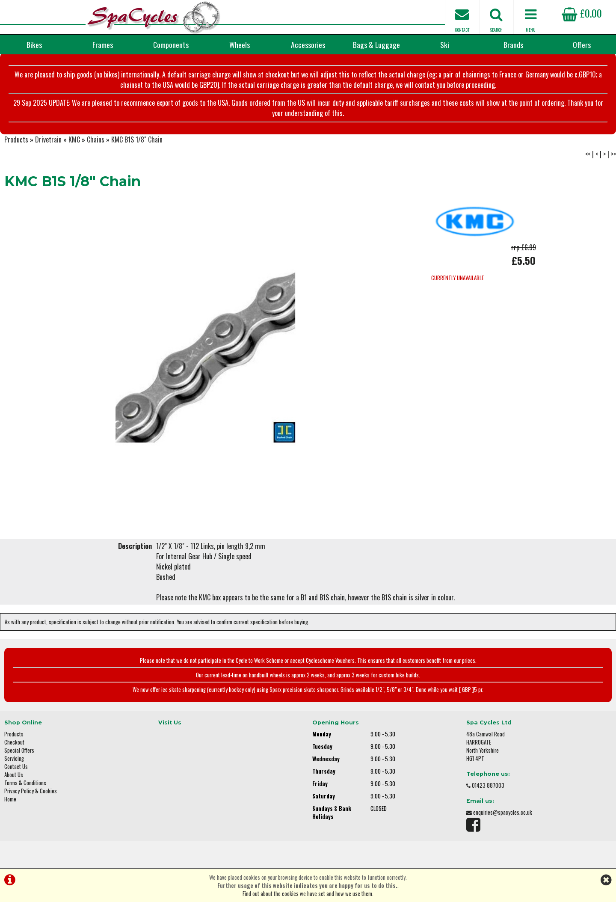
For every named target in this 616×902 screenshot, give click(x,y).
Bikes (34, 44)
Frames (102, 44)
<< (587, 154)
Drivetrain (48, 139)
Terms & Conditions (25, 783)
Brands (513, 44)
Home (10, 799)
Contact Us (16, 767)
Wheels (239, 44)
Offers (582, 44)
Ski (444, 44)
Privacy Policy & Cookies (30, 791)
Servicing (14, 758)
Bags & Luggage (376, 44)
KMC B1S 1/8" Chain (137, 139)
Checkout (14, 742)
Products (16, 139)
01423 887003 (488, 785)
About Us (13, 775)
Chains (95, 139)
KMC (74, 139)
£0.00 (582, 13)
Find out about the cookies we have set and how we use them (307, 894)
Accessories (308, 44)
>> (613, 154)
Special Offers (19, 750)
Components (171, 44)
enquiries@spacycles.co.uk (502, 812)
